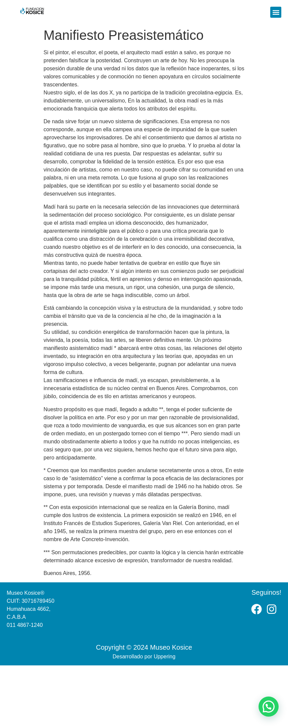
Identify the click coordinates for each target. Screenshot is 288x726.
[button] (275, 12)
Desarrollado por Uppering (144, 656)
